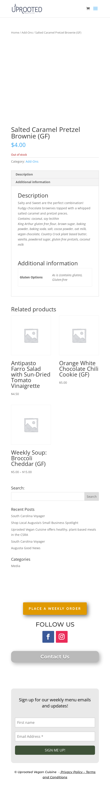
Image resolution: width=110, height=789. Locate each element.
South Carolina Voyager (28, 516)
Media (15, 566)
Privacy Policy (72, 772)
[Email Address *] (55, 736)
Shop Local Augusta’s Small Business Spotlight (44, 523)
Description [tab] (24, 174)
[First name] (55, 722)
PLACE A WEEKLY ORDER (55, 609)
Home (15, 32)
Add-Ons (27, 32)
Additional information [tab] (33, 182)
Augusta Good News (25, 548)
